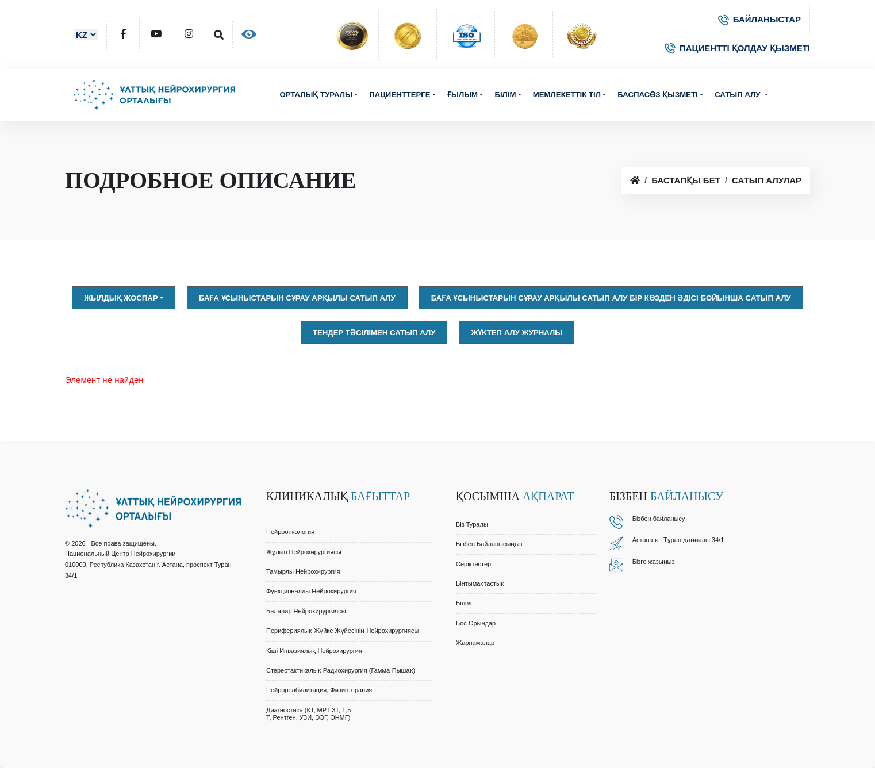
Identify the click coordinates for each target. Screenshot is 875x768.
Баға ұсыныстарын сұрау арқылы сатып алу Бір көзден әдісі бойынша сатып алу (611, 298)
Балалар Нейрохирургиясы (306, 611)
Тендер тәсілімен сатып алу (374, 332)
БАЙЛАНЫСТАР (759, 19)
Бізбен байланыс (657, 518)
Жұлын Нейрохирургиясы (303, 551)
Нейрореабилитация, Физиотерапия (319, 689)
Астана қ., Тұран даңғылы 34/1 (678, 539)
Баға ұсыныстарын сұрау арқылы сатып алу (297, 298)
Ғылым (462, 94)
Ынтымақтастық (480, 583)
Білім (505, 94)
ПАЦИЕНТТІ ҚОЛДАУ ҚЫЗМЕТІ (737, 48)
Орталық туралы (315, 94)
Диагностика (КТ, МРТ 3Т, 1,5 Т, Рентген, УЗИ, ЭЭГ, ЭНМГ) (308, 713)
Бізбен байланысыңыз (489, 543)
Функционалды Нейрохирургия (311, 590)
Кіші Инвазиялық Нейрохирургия (314, 650)
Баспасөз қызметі (657, 94)
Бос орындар (476, 623)
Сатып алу (738, 94)
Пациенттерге (399, 94)
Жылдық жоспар (121, 298)
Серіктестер (473, 563)
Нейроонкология (290, 531)
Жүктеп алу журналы (516, 332)
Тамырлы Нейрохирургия (303, 571)
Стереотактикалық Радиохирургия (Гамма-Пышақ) (340, 670)
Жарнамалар (475, 642)
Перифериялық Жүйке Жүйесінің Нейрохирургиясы (342, 630)
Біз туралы (472, 524)
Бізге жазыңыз (653, 561)
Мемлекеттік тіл (567, 94)
